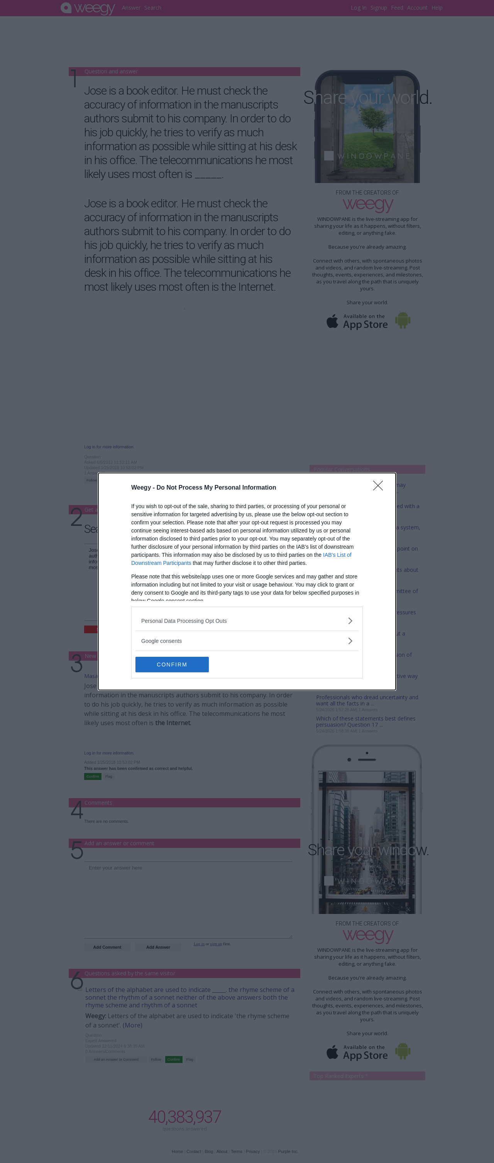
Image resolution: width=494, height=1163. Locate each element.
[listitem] (247, 621)
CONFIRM (172, 664)
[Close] (380, 488)
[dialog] (247, 581)
